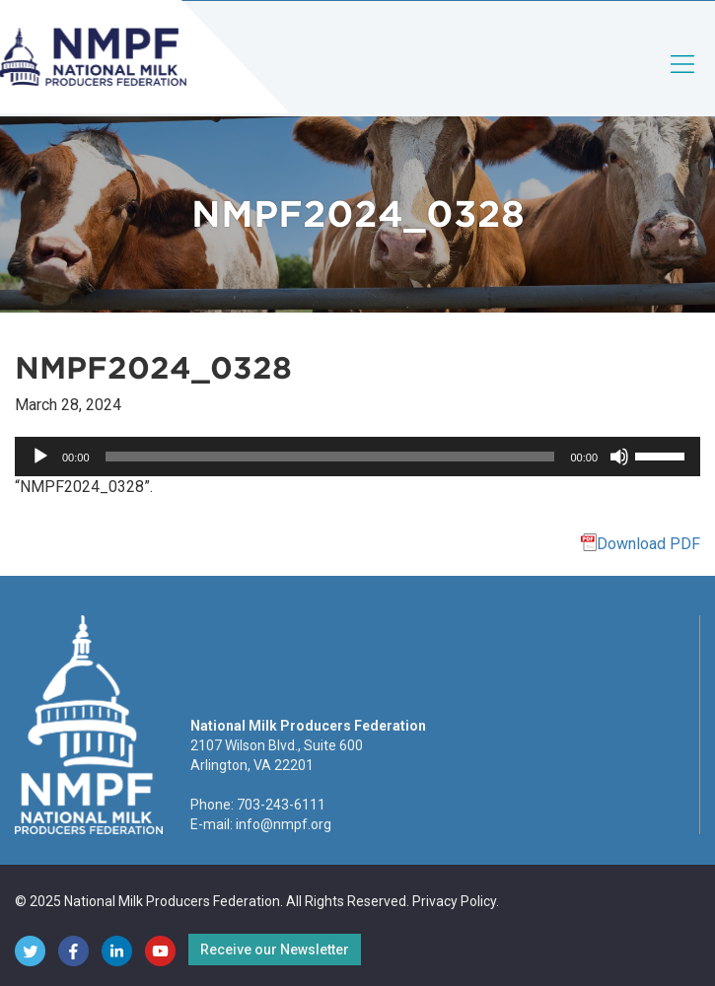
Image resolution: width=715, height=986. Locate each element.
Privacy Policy (454, 901)
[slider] (330, 456)
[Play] (40, 456)
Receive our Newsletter (274, 949)
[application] (357, 456)
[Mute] (619, 456)
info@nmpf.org (283, 824)
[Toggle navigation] (683, 80)
